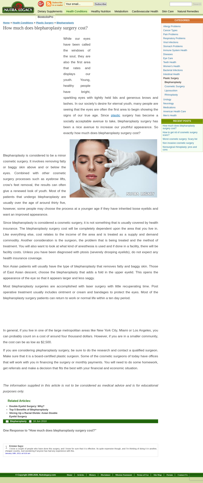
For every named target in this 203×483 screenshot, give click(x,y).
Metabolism (121, 11)
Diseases (168, 54)
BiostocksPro (45, 16)
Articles (80, 475)
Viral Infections (170, 42)
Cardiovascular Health (145, 11)
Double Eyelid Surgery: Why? (27, 406)
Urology (167, 99)
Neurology (168, 103)
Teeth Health (169, 62)
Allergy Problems (172, 26)
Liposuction (171, 90)
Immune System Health (175, 50)
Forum (170, 475)
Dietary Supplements (50, 11)
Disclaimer (106, 475)
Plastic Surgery (45, 22)
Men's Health (170, 115)
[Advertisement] (31, 91)
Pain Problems (170, 34)
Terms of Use (143, 475)
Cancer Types (170, 30)
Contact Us (183, 475)
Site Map (158, 475)
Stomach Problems (173, 46)
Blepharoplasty (65, 22)
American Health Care (174, 111)
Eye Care (168, 58)
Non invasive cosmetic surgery (178, 143)
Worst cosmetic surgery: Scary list (180, 139)
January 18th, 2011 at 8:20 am (17, 453)
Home (6, 22)
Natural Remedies (188, 11)
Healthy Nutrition (101, 11)
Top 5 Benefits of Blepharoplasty (28, 409)
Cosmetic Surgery (175, 86)
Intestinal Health (171, 74)
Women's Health (171, 66)
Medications (169, 107)
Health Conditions (76, 11)
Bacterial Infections (173, 70)
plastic (115, 115)
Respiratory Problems (174, 38)
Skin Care (168, 11)
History (92, 475)
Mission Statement (123, 475)
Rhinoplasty (171, 94)
